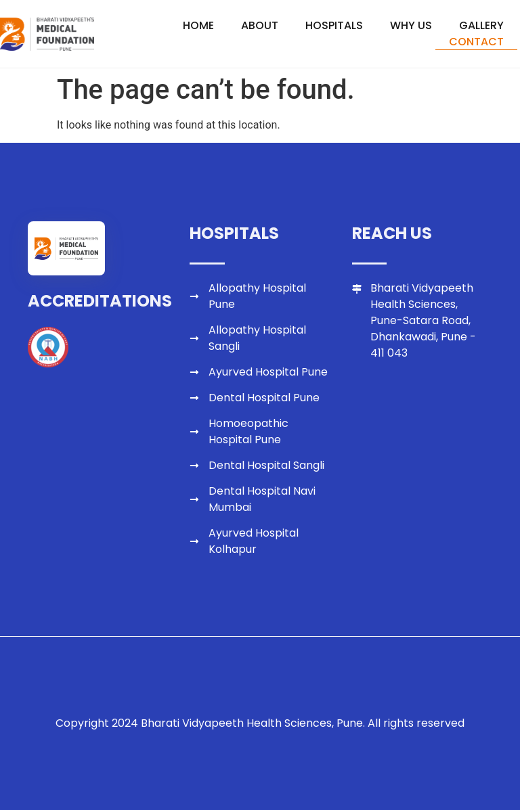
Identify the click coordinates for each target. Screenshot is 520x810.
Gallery (481, 25)
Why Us (411, 25)
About (259, 25)
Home (198, 25)
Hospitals (334, 25)
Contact (476, 41)
